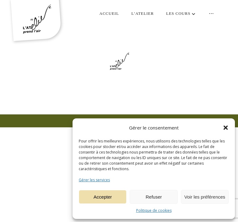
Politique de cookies (154, 210)
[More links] (211, 13)
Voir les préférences (204, 196)
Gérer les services (94, 180)
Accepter (103, 196)
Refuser (154, 196)
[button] (226, 128)
